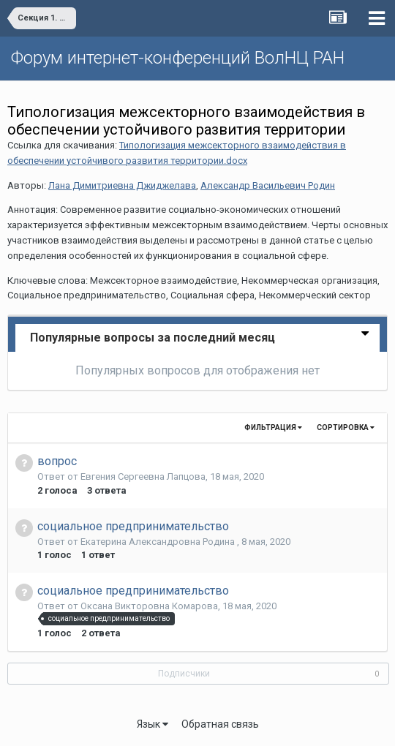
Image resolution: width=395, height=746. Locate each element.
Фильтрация (273, 427)
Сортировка (346, 427)
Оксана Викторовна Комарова (149, 605)
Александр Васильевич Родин (267, 185)
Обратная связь (220, 724)
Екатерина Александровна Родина (158, 541)
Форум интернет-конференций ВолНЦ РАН (178, 58)
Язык (152, 724)
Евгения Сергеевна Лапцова (143, 476)
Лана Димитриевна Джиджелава (122, 185)
